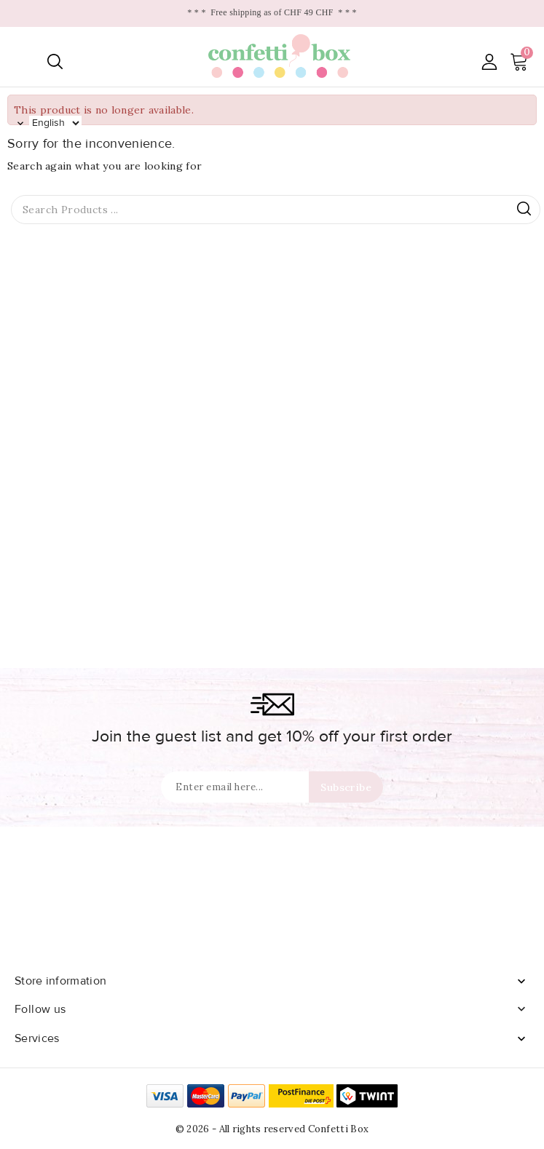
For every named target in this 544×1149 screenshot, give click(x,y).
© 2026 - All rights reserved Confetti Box (272, 1129)
